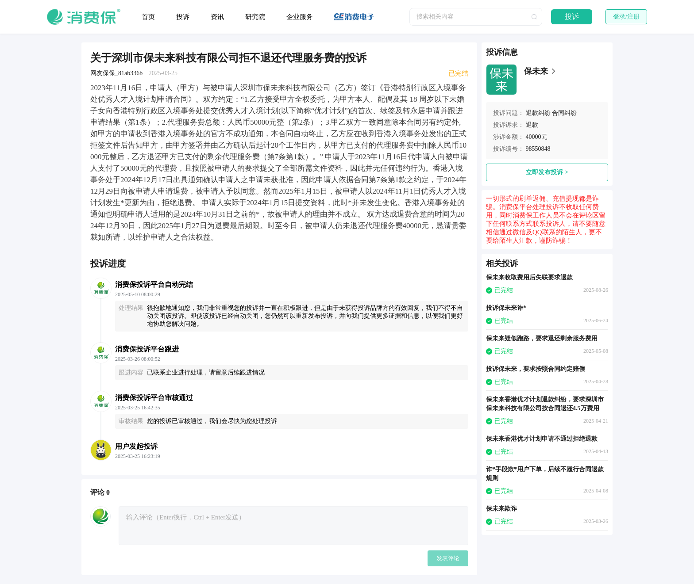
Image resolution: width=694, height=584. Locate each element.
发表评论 (447, 558)
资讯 (217, 16)
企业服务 (299, 16)
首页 (148, 16)
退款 (532, 125)
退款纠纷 (538, 113)
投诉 (182, 16)
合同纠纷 (564, 113)
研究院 (255, 16)
